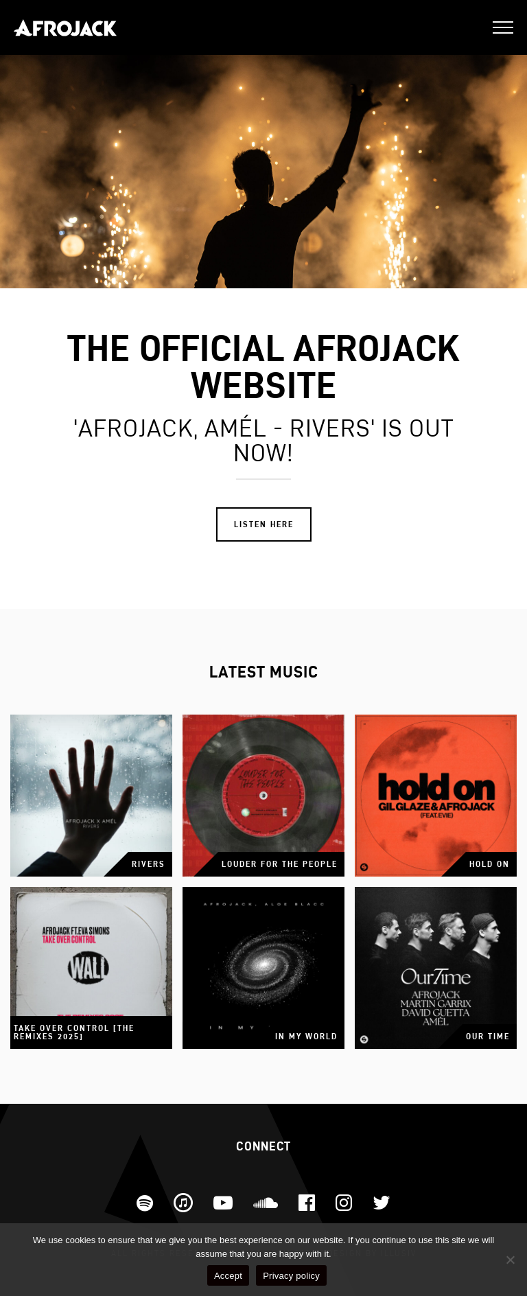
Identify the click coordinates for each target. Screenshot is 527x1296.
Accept (228, 1276)
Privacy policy (291, 1276)
